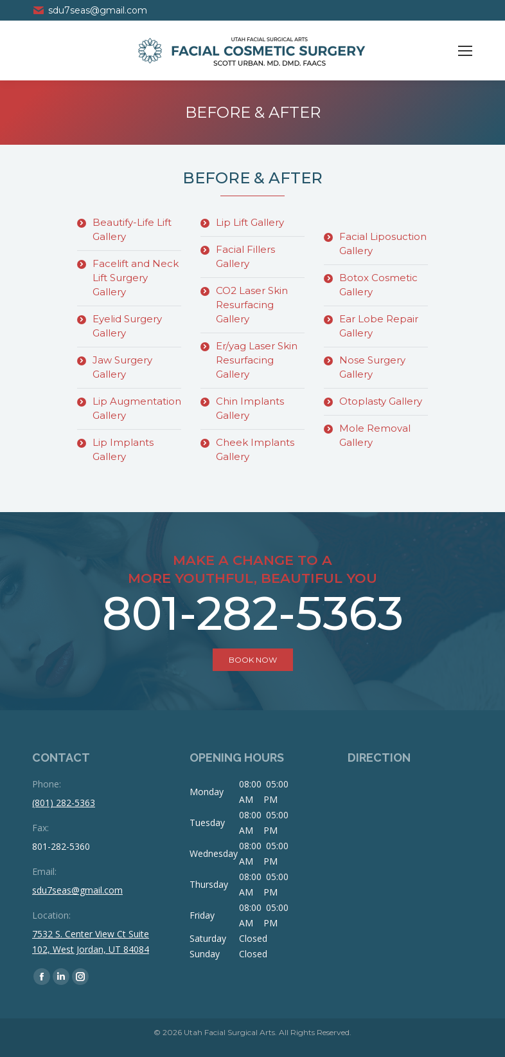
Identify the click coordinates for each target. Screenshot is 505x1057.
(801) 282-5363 (63, 802)
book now (253, 660)
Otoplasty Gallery (380, 401)
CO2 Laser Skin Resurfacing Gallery (252, 304)
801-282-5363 (252, 613)
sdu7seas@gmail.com (89, 10)
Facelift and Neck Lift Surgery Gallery (136, 277)
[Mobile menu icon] (465, 51)
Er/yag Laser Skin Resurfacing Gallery (256, 360)
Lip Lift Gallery (250, 222)
